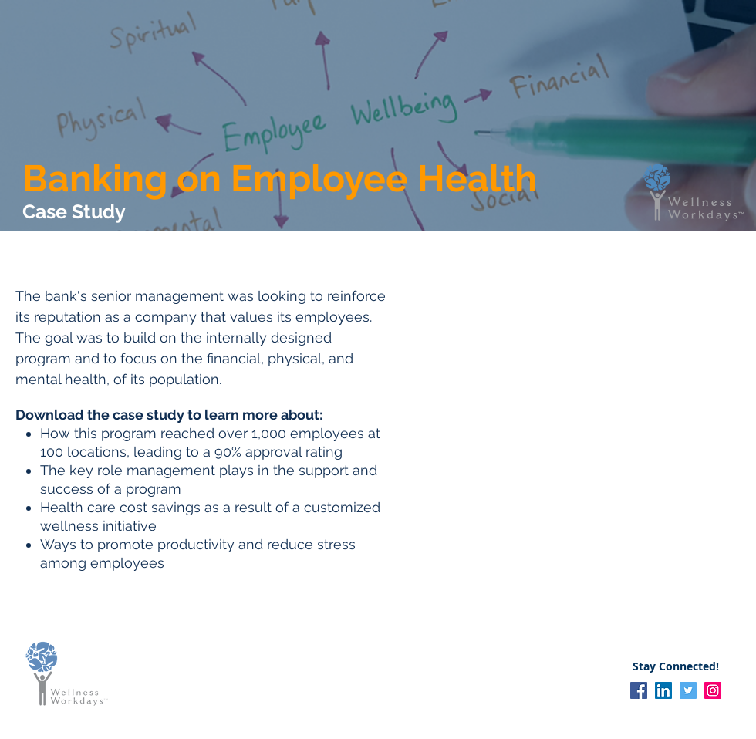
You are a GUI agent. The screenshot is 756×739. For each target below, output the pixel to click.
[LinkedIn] (663, 690)
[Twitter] (688, 690)
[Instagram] (712, 690)
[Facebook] (638, 690)
